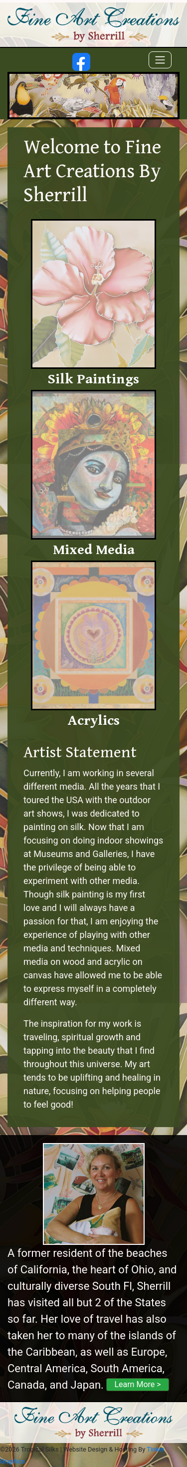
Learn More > (137, 1384)
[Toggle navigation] (160, 59)
